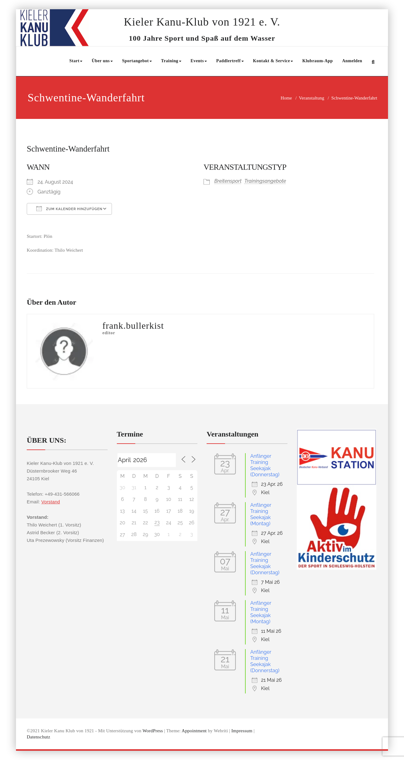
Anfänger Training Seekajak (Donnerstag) (264, 465)
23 (157, 522)
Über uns (102, 61)
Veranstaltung (311, 98)
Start (76, 61)
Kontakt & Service (273, 61)
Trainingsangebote (265, 181)
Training (171, 61)
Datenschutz (38, 736)
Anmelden (352, 61)
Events (199, 61)
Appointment (194, 730)
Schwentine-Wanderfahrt (68, 148)
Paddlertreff (230, 61)
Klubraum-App (317, 61)
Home (286, 98)
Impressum (241, 730)
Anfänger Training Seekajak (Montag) (260, 514)
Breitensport (228, 181)
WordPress (152, 730)
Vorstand (50, 501)
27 (122, 535)
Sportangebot (137, 61)
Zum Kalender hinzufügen (69, 208)
